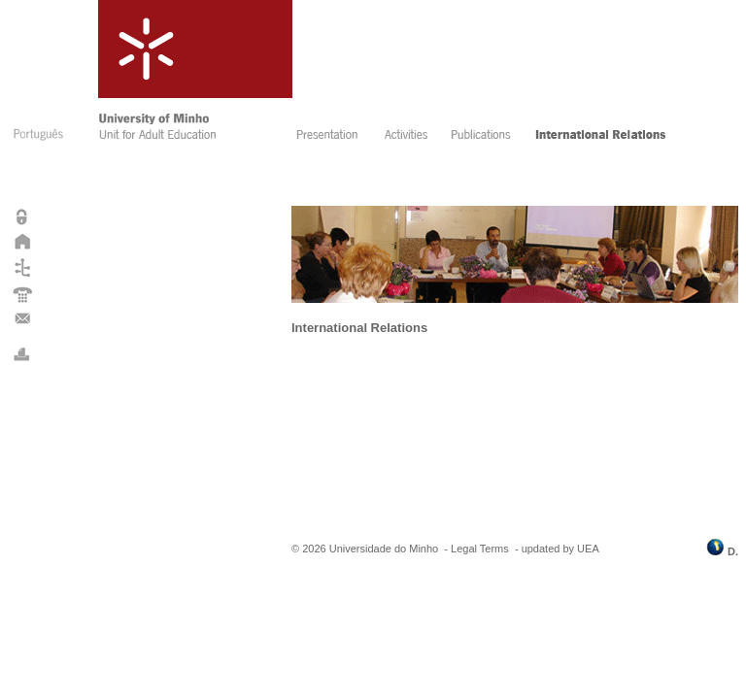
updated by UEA (560, 548)
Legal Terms (480, 548)
